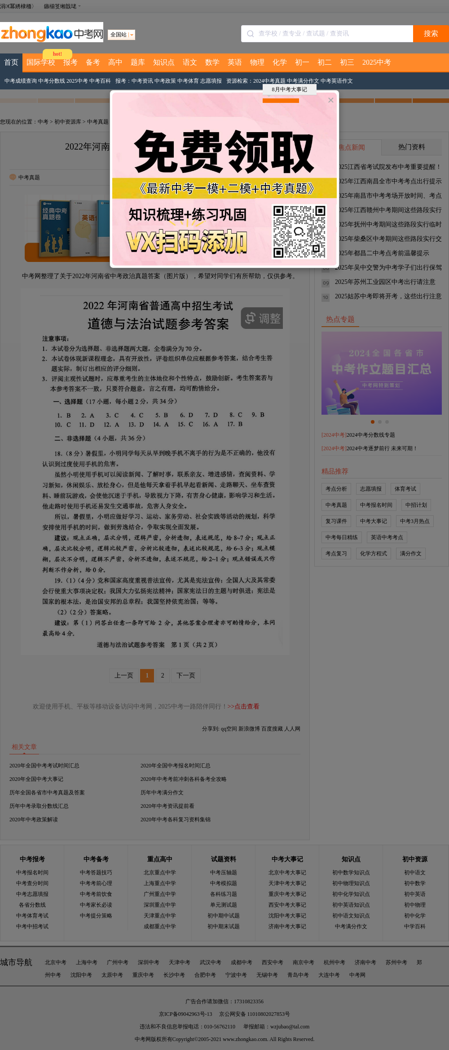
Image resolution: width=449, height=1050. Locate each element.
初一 (302, 62)
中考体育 (188, 81)
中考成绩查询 (20, 81)
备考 (93, 62)
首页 (11, 62)
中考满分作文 (303, 81)
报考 (70, 62)
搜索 (431, 33)
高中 (115, 62)
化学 (280, 62)
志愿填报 (211, 81)
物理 (257, 62)
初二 (324, 62)
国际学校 (40, 62)
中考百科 (100, 81)
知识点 (164, 62)
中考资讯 (142, 81)
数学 (212, 62)
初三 (347, 62)
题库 (138, 62)
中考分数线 (51, 81)
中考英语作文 (337, 81)
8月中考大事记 (287, 90)
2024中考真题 (269, 81)
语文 (190, 62)
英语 (235, 62)
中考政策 (165, 81)
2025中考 (376, 62)
